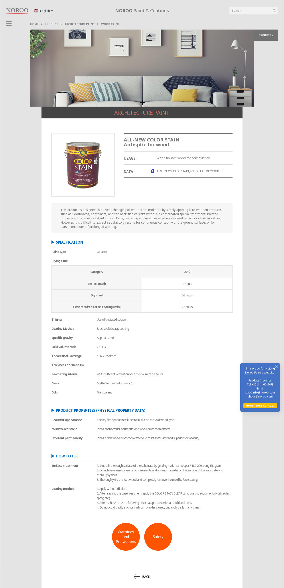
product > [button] (266, 35)
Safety (158, 536)
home (34, 24)
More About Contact (260, 532)
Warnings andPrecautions (126, 536)
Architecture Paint (80, 24)
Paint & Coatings (142, 11)
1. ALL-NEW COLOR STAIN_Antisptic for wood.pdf (191, 171)
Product (51, 24)
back (142, 576)
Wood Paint (110, 24)
